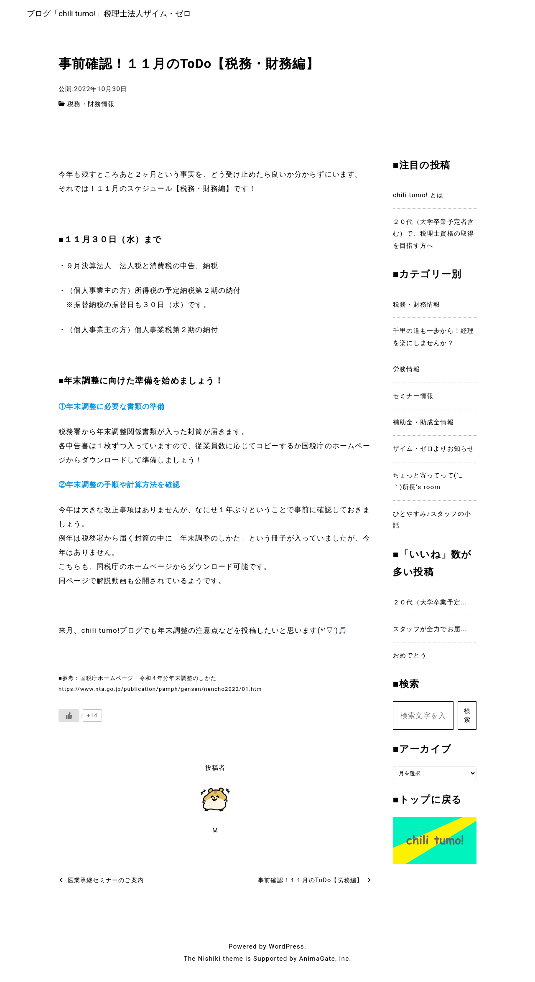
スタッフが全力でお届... (430, 630)
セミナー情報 (413, 397)
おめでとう (410, 657)
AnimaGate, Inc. (325, 960)
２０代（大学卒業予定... (430, 604)
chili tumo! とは (418, 197)
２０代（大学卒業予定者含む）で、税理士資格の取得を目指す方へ (433, 235)
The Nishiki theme (213, 960)
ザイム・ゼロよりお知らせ (433, 450)
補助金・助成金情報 (423, 424)
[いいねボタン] (69, 717)
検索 (467, 717)
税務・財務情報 (91, 105)
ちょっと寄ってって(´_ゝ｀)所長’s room (431, 482)
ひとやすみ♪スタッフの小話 (432, 521)
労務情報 (406, 371)
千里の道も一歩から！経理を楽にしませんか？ (433, 338)
